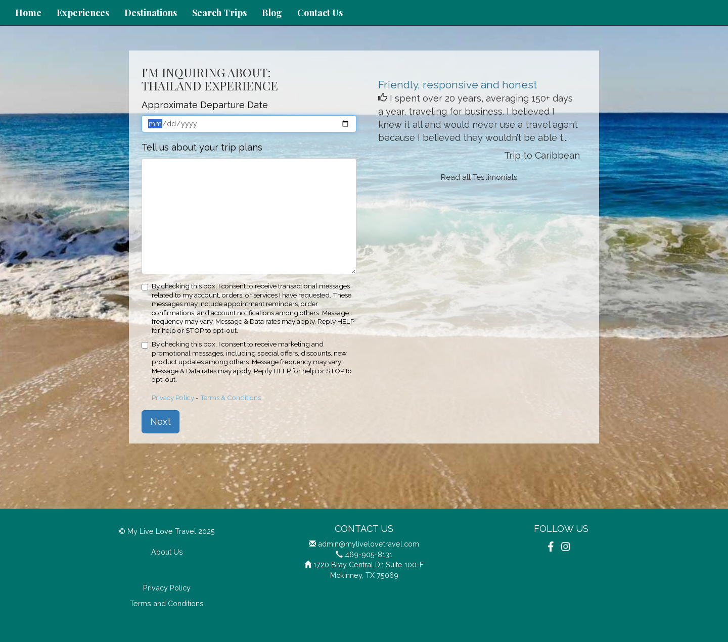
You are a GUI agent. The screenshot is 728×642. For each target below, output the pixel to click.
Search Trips (219, 13)
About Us (167, 552)
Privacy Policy (173, 397)
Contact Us (320, 13)
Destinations (150, 13)
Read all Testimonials (479, 177)
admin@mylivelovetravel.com (368, 543)
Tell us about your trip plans (202, 147)
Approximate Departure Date (205, 105)
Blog (272, 13)
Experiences (83, 13)
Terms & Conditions (230, 397)
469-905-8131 (368, 554)
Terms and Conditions (167, 603)
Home (28, 13)
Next (160, 421)
